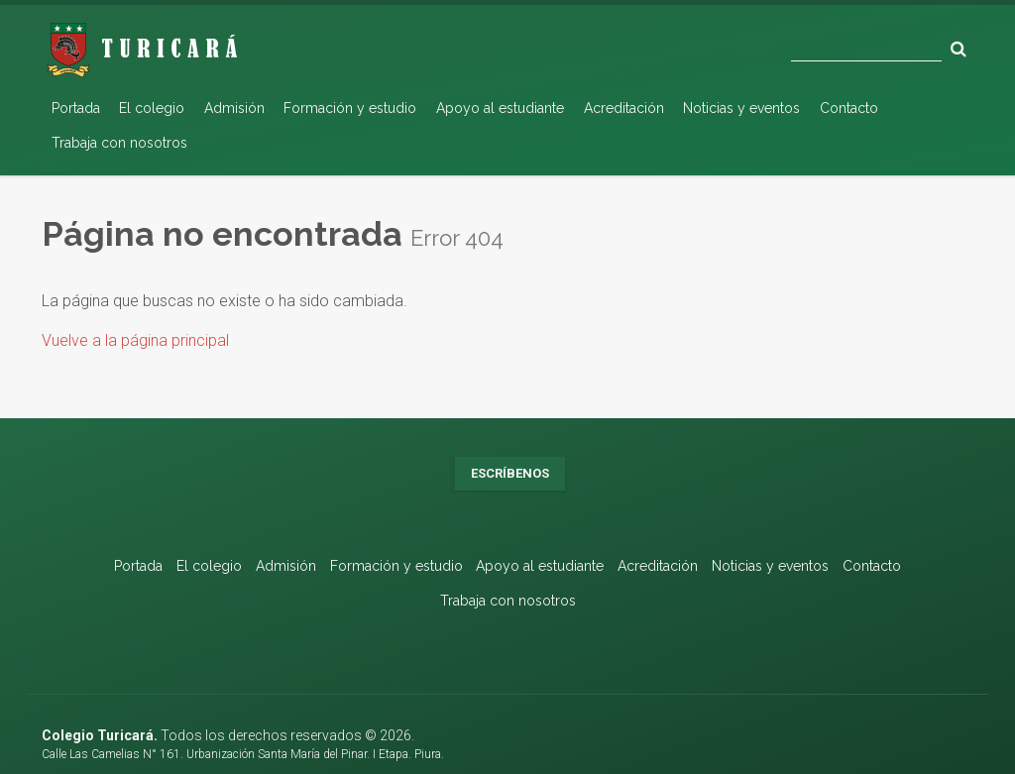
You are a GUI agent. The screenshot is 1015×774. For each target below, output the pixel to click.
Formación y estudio (349, 108)
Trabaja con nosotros (119, 143)
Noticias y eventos (741, 108)
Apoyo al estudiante (500, 108)
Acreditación (624, 108)
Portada (76, 108)
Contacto (849, 108)
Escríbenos (510, 473)
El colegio (151, 108)
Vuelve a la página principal (135, 340)
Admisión (234, 108)
